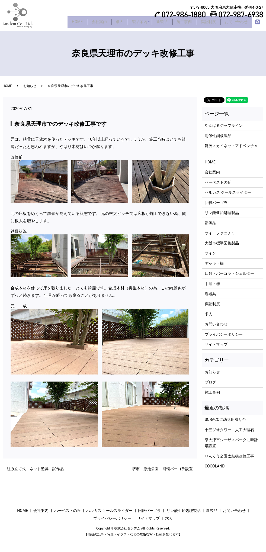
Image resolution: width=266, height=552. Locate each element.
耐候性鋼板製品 (218, 136)
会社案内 (83, 23)
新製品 (153, 23)
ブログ (210, 382)
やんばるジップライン (224, 125)
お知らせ (29, 86)
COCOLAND (215, 466)
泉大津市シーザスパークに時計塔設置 (231, 443)
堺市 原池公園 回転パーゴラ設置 (162, 469)
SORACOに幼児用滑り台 (225, 419)
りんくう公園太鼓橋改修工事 (229, 456)
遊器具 (210, 294)
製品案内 (128, 23)
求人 (106, 23)
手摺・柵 (212, 284)
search (260, 24)
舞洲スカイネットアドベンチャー (231, 149)
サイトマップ (216, 344)
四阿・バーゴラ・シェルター (229, 273)
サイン (210, 253)
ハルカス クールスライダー (228, 192)
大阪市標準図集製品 (222, 243)
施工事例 (177, 23)
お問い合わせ (234, 23)
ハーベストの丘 (218, 182)
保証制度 (204, 23)
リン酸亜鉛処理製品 (222, 213)
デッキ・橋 (214, 263)
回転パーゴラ (216, 203)
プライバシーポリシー (224, 334)
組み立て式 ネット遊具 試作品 (35, 469)
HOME (58, 23)
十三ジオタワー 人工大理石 (229, 430)
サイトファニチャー (222, 233)
